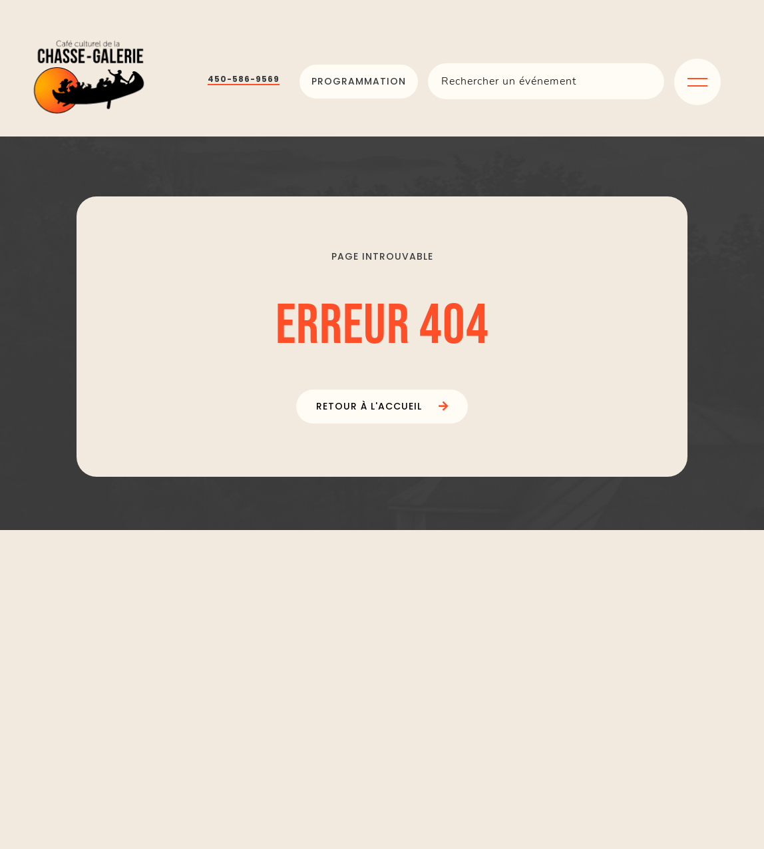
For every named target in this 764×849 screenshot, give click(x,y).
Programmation (358, 81)
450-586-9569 (244, 79)
